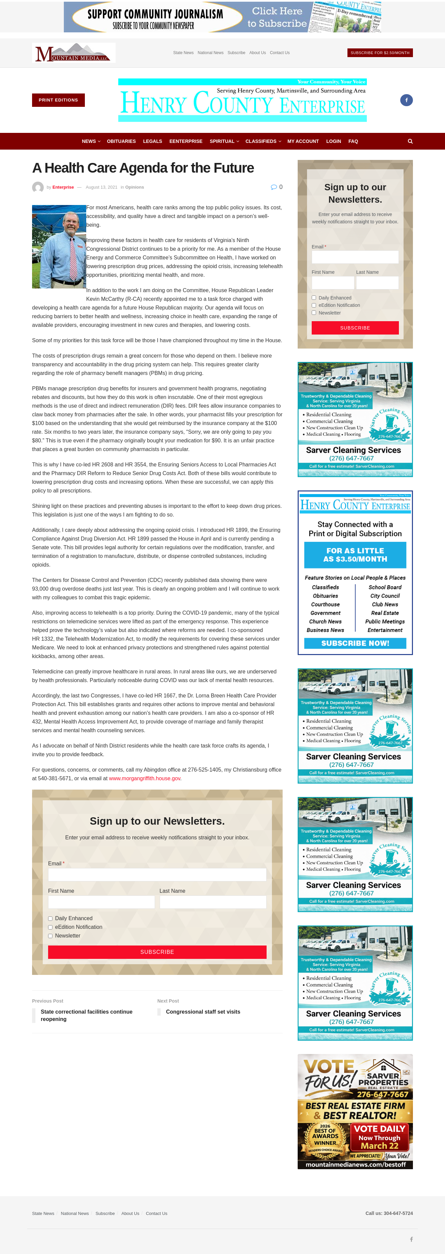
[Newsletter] (50, 936)
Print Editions (58, 99)
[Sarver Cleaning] (355, 419)
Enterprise (63, 187)
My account (303, 141)
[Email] (157, 874)
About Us (258, 52)
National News (211, 52)
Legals (152, 141)
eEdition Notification (78, 927)
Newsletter (68, 935)
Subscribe (236, 52)
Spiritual (222, 141)
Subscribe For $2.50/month (380, 53)
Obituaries (121, 141)
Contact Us (280, 52)
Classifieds (261, 141)
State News (183, 52)
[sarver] (355, 1111)
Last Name (172, 891)
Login (333, 141)
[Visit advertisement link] (74, 52)
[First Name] (101, 902)
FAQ (353, 141)
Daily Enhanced (74, 918)
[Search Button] (410, 141)
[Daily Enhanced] (50, 918)
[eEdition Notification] (50, 927)
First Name (61, 891)
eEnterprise (185, 141)
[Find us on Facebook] (406, 100)
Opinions (134, 187)
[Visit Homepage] (242, 100)
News (89, 141)
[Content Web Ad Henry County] (355, 572)
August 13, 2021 (102, 187)
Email (54, 863)
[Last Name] (213, 902)
